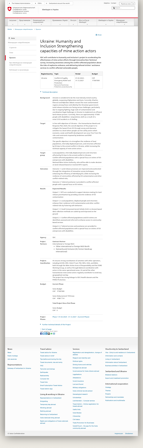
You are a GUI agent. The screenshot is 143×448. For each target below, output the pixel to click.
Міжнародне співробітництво (124, 22)
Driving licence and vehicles (82, 364)
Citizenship (76, 416)
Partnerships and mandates (114, 397)
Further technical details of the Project (56, 325)
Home (10, 29)
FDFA (40, 3)
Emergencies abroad (80, 368)
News (9, 352)
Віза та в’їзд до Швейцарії (87, 22)
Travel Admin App (46, 389)
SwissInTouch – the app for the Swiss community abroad (85, 427)
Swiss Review (77, 413)
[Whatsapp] (51, 333)
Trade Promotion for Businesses (83, 423)
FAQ (41, 366)
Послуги (73, 22)
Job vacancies (12, 359)
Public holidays (13, 356)
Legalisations (77, 374)
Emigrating (44, 401)
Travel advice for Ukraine (48, 352)
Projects (108, 394)
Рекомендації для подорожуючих (41, 22)
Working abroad (45, 408)
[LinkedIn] (46, 333)
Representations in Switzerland (50, 398)
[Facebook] (41, 333)
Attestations (77, 378)
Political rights (77, 361)
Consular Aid (44, 379)
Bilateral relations (111, 375)
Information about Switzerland (116, 362)
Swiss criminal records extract (82, 391)
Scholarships (77, 397)
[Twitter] (44, 333)
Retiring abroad (45, 411)
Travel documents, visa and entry (51, 362)
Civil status (76, 419)
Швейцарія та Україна (106, 22)
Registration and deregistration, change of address (87, 354)
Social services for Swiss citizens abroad (86, 371)
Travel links (44, 382)
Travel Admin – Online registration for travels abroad (86, 405)
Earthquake (44, 372)
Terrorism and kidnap (47, 369)
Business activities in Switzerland (116, 366)
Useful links (76, 410)
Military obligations (79, 388)
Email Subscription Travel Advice (51, 385)
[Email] (54, 333)
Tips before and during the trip (50, 359)
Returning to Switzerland (48, 414)
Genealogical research (80, 394)
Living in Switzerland (112, 359)
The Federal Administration (21, 3)
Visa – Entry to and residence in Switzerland (120, 352)
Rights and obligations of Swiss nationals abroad (54, 422)
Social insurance (78, 381)
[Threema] (49, 333)
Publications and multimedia (115, 400)
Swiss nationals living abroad (50, 418)
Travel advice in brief (47, 356)
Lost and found (78, 384)
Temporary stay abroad (48, 404)
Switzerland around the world (59, 3)
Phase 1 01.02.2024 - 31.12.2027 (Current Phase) (71, 317)
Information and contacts (114, 356)
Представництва (25, 22)
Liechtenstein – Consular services (84, 401)
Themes (108, 391)
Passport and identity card (81, 358)
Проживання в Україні (60, 22)
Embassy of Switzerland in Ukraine (19, 368)
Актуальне (13, 22)
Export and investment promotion (117, 378)
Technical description (50, 92)
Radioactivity (44, 376)
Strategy (108, 387)
